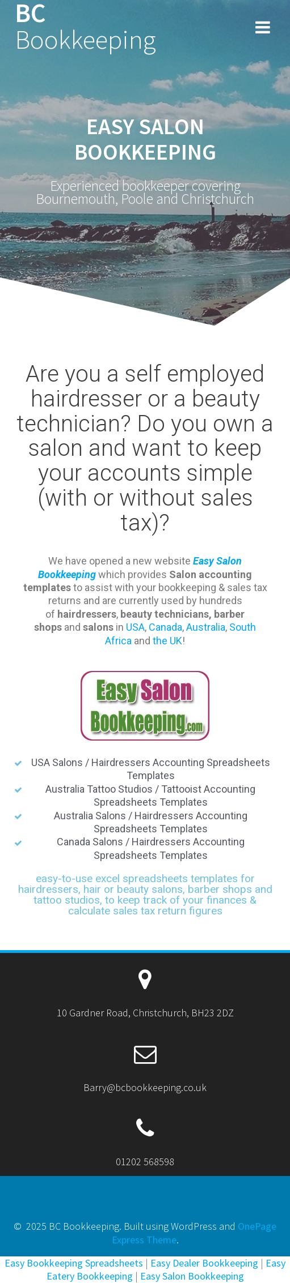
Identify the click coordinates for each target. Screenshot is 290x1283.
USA (135, 627)
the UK (167, 641)
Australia (205, 627)
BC (85, 26)
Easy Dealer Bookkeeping (204, 1262)
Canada (165, 627)
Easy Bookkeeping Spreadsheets (74, 1262)
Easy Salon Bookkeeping (192, 1275)
